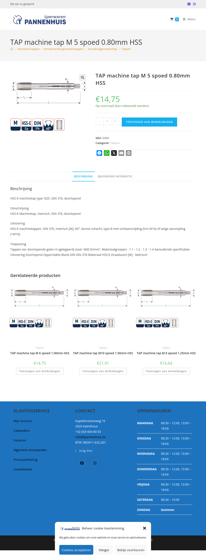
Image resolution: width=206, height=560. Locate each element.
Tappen (126, 49)
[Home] (11, 49)
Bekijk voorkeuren (130, 550)
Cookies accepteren (76, 550)
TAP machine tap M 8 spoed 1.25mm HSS (166, 353)
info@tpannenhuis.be (90, 437)
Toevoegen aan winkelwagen (149, 122)
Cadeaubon (22, 431)
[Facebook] (82, 463)
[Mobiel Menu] (188, 19)
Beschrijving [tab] (83, 176)
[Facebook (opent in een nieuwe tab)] (189, 4)
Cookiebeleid (23, 469)
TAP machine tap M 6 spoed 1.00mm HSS (39, 353)
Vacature (20, 440)
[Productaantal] (107, 121)
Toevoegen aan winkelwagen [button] (39, 371)
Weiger (104, 550)
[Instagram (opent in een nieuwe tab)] (194, 4)
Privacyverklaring (25, 460)
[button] (144, 528)
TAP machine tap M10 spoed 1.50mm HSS (103, 353)
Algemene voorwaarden (30, 450)
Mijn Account (23, 421)
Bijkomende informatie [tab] (115, 176)
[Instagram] (95, 463)
